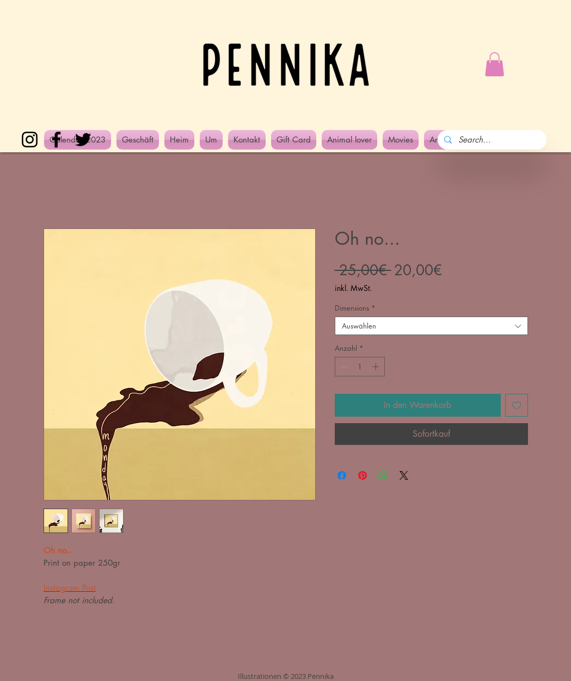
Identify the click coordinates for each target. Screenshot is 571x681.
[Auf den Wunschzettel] (516, 405)
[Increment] (376, 366)
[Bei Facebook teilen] (341, 475)
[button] (494, 64)
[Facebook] (56, 139)
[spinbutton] (359, 366)
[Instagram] (29, 139)
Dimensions (355, 308)
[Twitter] (83, 139)
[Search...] (491, 140)
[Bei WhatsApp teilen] (383, 475)
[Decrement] (342, 366)
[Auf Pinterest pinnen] (362, 475)
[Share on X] (403, 475)
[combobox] (431, 326)
